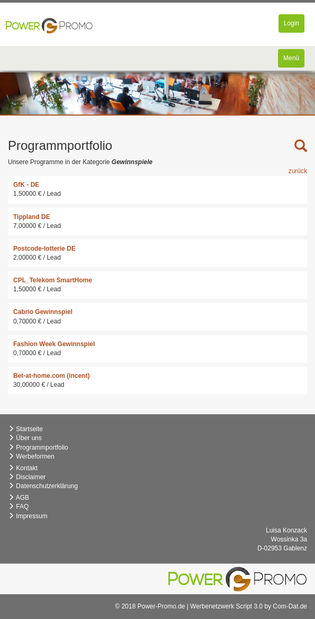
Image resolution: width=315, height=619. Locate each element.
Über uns (25, 438)
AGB (18, 497)
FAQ (18, 506)
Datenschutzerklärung (43, 486)
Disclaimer (26, 477)
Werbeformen (31, 456)
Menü (293, 60)
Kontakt (23, 468)
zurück (298, 171)
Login (293, 25)
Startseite (25, 429)
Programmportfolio (38, 447)
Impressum (28, 516)
